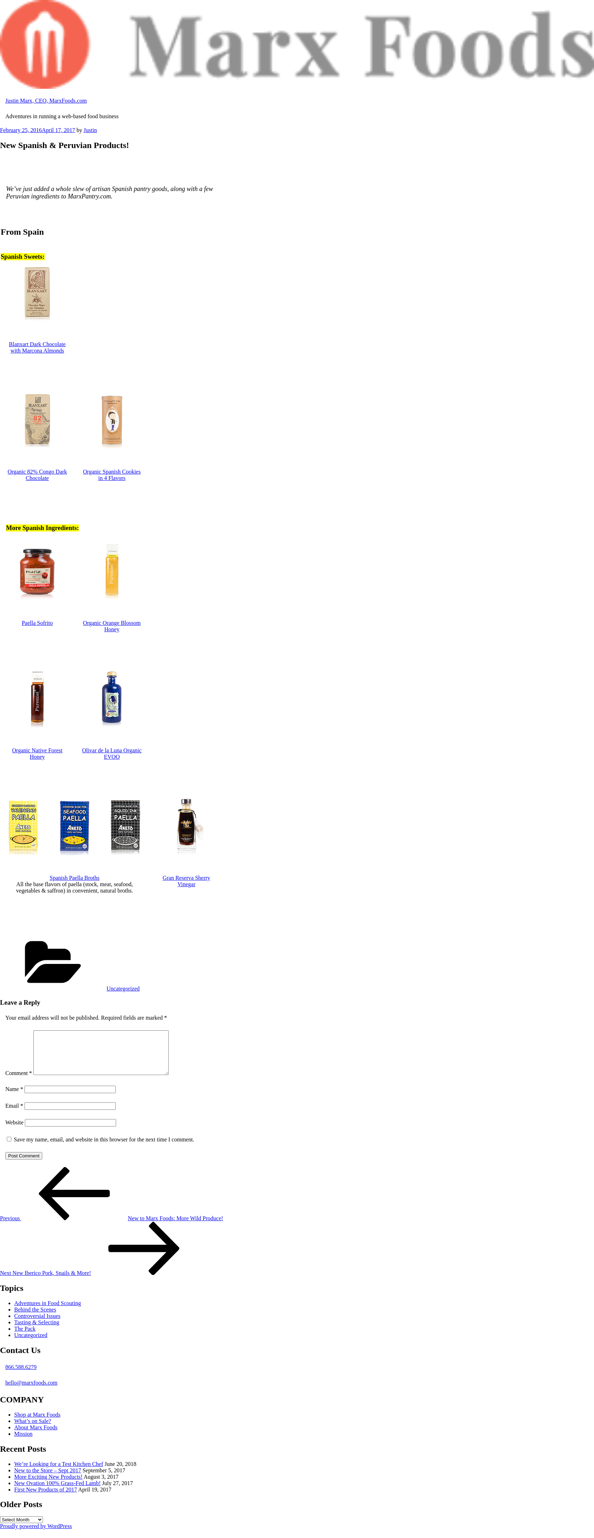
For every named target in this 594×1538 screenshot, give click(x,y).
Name (14, 1098)
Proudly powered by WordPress (36, 1535)
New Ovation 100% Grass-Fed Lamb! (57, 1492)
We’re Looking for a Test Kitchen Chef (58, 1472)
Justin (90, 130)
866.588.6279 (21, 1376)
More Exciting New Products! (48, 1485)
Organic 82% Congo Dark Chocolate (37, 475)
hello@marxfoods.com (31, 1391)
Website (14, 1131)
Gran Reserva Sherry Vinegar (186, 881)
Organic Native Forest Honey (37, 753)
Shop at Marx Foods (37, 1423)
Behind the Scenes (35, 1318)
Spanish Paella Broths (74, 878)
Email (14, 1114)
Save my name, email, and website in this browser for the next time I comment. (104, 1148)
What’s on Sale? (32, 1430)
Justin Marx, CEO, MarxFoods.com (46, 101)
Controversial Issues (37, 1324)
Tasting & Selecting (36, 1331)
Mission (23, 1442)
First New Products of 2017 (45, 1498)
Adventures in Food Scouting (47, 1312)
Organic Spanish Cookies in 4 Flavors (112, 475)
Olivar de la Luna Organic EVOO (112, 753)
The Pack (25, 1337)
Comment (18, 1082)
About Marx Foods (36, 1436)
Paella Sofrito (37, 623)
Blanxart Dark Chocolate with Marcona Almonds (37, 347)
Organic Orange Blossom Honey (112, 626)
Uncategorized (123, 989)
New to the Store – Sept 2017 (47, 1479)
